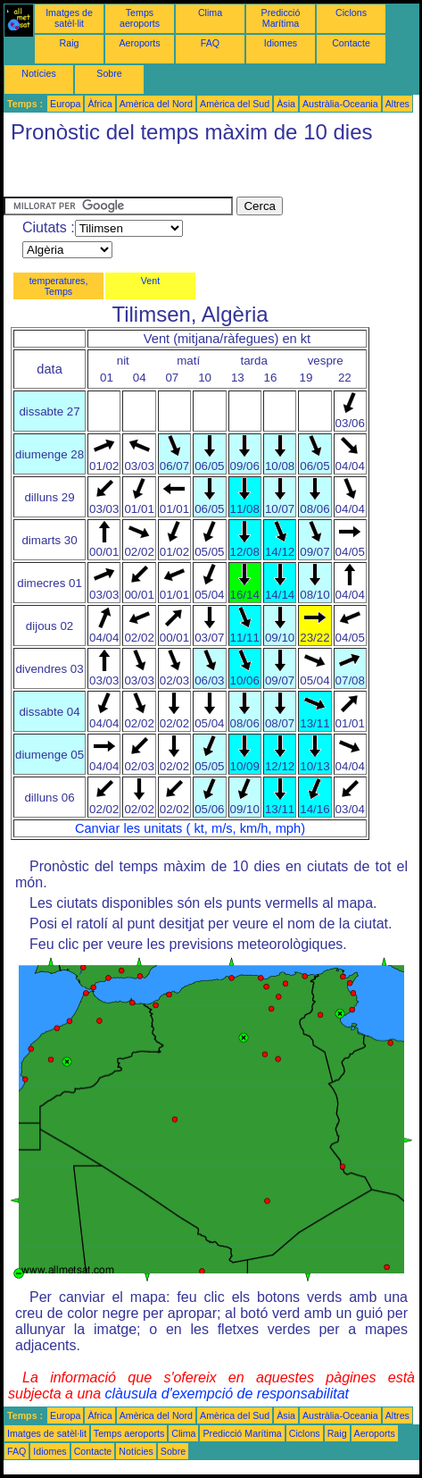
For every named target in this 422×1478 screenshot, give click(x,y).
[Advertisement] (146, 174)
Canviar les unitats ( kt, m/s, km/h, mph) (190, 828)
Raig (69, 43)
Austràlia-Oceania (340, 103)
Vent (150, 280)
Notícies (38, 73)
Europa (65, 103)
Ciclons (351, 12)
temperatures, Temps (58, 286)
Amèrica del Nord (156, 103)
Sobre (108, 73)
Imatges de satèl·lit (69, 18)
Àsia (286, 103)
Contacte (351, 43)
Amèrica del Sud (234, 103)
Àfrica (99, 103)
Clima (210, 12)
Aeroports (139, 43)
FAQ (210, 43)
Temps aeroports (140, 18)
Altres (397, 103)
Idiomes (280, 43)
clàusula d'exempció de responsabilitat (227, 1393)
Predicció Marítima (281, 18)
